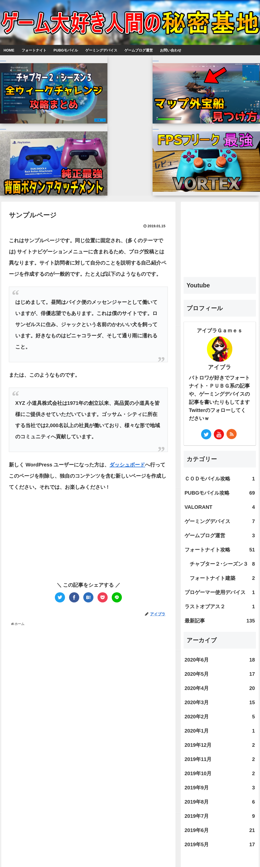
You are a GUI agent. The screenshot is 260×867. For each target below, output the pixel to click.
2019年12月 (220, 652)
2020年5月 (220, 581)
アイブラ (219, 275)
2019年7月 (220, 723)
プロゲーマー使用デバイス (220, 500)
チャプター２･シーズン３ (222, 471)
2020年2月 (220, 624)
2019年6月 (220, 737)
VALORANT (220, 414)
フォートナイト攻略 (220, 457)
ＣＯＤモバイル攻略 (220, 386)
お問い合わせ (138, 853)
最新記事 (220, 528)
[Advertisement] (48, 447)
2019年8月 (220, 709)
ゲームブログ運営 (220, 443)
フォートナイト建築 (222, 485)
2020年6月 (220, 567)
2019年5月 (220, 752)
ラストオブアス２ (220, 514)
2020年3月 (220, 610)
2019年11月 (220, 666)
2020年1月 (220, 638)
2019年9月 (220, 695)
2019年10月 (220, 681)
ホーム (116, 853)
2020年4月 (220, 595)
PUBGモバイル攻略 (220, 400)
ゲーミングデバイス (220, 428)
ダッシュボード (127, 372)
